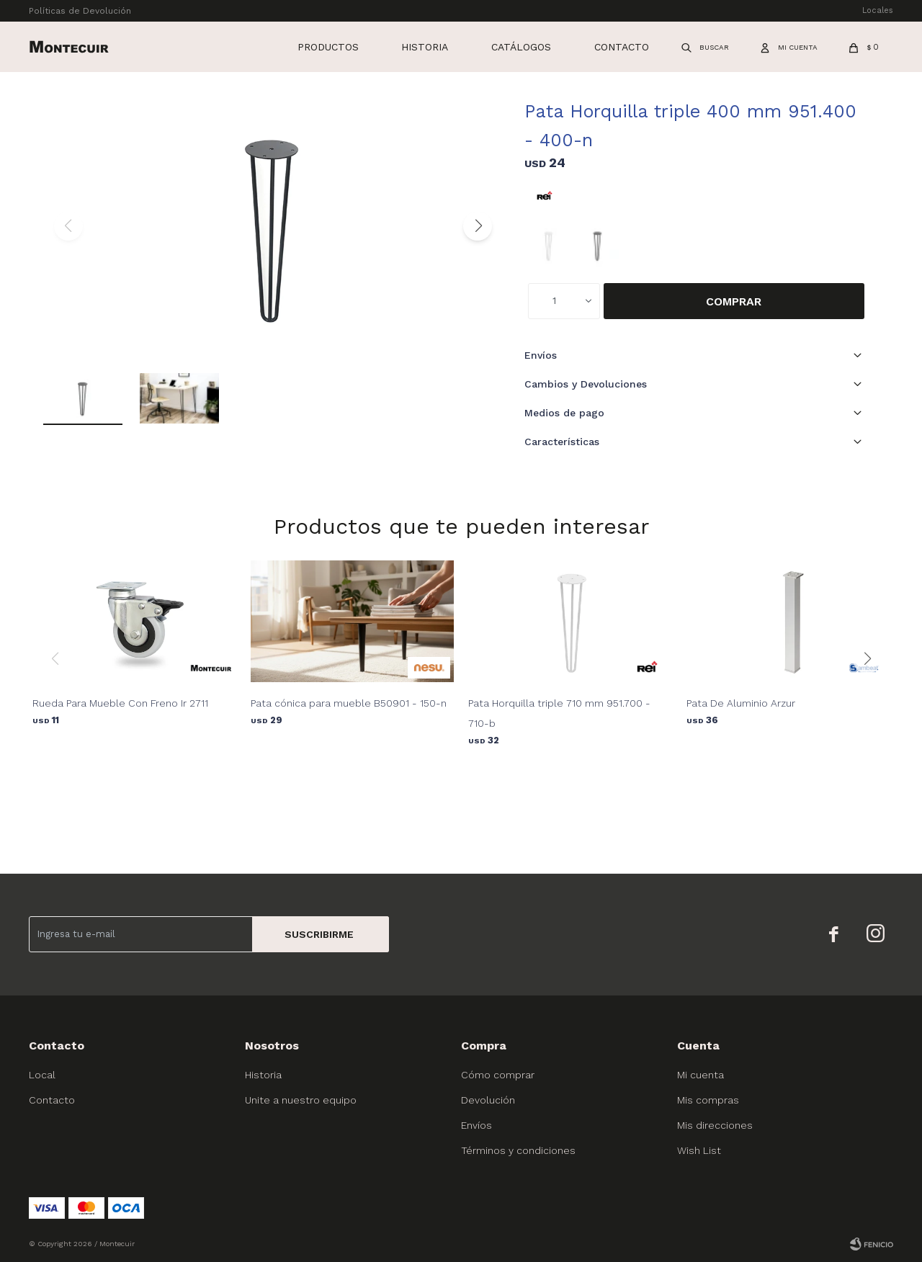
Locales (877, 10)
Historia (424, 47)
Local (42, 1074)
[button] (477, 226)
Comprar (733, 301)
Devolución (488, 1100)
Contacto (621, 47)
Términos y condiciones (518, 1150)
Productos (328, 47)
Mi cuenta (700, 1074)
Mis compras (708, 1100)
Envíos (476, 1125)
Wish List (699, 1150)
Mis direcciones (715, 1125)
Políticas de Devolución (80, 11)
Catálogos (521, 47)
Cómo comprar (497, 1074)
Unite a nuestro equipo (301, 1100)
